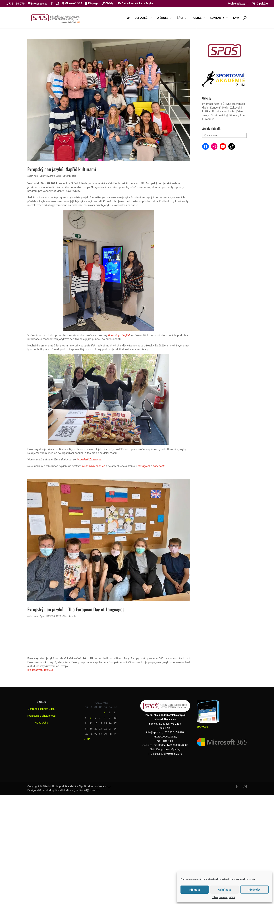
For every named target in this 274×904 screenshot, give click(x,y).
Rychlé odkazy (236, 3)
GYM (236, 18)
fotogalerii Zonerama (88, 459)
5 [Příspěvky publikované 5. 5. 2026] (90, 717)
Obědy (107, 3)
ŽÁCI (180, 18)
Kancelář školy (219, 107)
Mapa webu (41, 722)
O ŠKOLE (162, 18)
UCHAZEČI (141, 18)
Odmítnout (224, 889)
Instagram (144, 466)
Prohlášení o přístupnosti (41, 715)
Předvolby (254, 889)
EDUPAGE (202, 726)
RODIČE (197, 18)
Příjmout (194, 889)
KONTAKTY (217, 18)
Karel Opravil (40, 175)
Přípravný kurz (237, 115)
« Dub (87, 738)
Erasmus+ (210, 119)
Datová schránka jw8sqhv (135, 3)
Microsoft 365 (72, 3)
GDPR (232, 897)
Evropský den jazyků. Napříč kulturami (61, 169)
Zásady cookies (220, 897)
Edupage (91, 3)
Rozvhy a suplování (224, 111)
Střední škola (69, 175)
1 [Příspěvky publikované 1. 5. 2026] (104, 712)
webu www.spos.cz (93, 466)
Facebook (158, 466)
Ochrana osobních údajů (41, 708)
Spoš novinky (219, 115)
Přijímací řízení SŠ (213, 103)
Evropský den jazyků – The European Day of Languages (75, 609)
